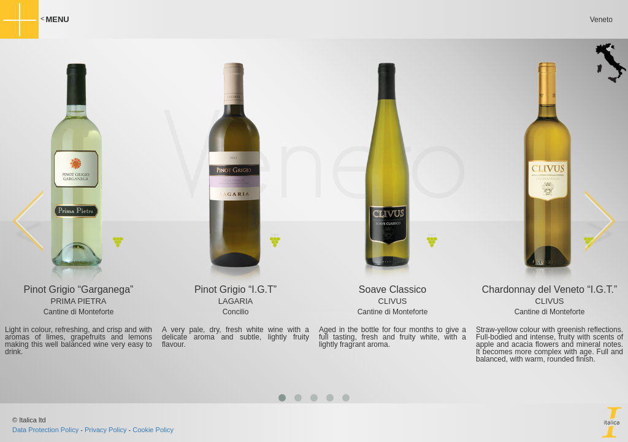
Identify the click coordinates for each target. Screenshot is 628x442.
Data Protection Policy (45, 429)
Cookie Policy (153, 429)
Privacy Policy (105, 429)
